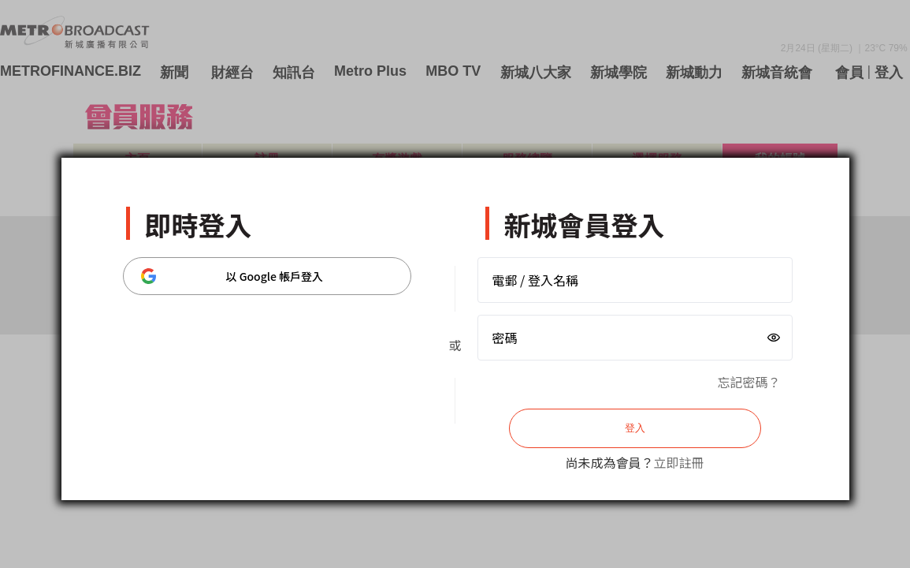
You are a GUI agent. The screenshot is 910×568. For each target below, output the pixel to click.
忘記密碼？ (748, 381)
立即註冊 (679, 462)
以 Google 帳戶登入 (232, 276)
